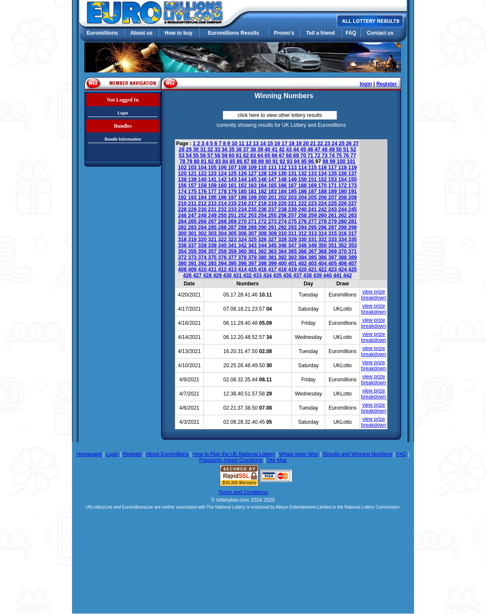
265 (193, 222)
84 (226, 162)
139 (193, 180)
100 (342, 162)
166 (283, 186)
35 (232, 150)
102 (183, 168)
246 (183, 216)
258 (303, 216)
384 (303, 258)
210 (183, 204)
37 (246, 150)
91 (276, 162)
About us (141, 33)
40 (268, 150)
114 (303, 168)
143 (233, 180)
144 (243, 180)
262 (343, 216)
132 (303, 174)
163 (253, 186)
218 (263, 204)
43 (289, 150)
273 (273, 222)
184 (283, 192)
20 (306, 144)
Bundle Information (123, 139)
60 (232, 156)
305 (233, 234)
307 (253, 234)
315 (333, 234)
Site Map (277, 460)
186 (303, 192)
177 (213, 192)
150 (303, 180)
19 (299, 144)
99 (333, 162)
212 (203, 204)
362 (263, 252)
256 (283, 216)
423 (333, 270)
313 (313, 234)
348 (303, 246)
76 (347, 156)
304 (223, 234)
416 (263, 270)
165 (273, 186)
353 (352, 246)
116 (323, 168)
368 (323, 252)
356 (203, 252)
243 (333, 210)
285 (213, 228)
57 (211, 156)
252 (243, 216)
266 (203, 222)
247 (193, 216)
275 (293, 222)
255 (273, 216)
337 (193, 246)
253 (253, 216)
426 (188, 276)
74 (332, 156)
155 (352, 180)
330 (303, 240)
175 (193, 192)
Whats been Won (298, 454)
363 (273, 252)
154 (343, 180)
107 (233, 168)
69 (296, 156)
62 (246, 156)
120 (183, 174)
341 (233, 246)
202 (283, 198)
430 (228, 276)
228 (183, 210)
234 (243, 210)
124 (223, 174)
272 (263, 222)
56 (203, 156)
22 (320, 144)
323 (233, 240)
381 (273, 258)
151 (313, 180)
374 (203, 258)
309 (273, 234)
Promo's (284, 33)
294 (303, 228)
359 (233, 252)
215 (233, 204)
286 (223, 228)
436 (288, 276)
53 (182, 156)
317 (352, 234)
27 (356, 144)
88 (254, 162)
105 (213, 168)
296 (323, 228)
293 (293, 228)
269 (233, 222)
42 (282, 150)
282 (183, 228)
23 (328, 144)
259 (313, 216)
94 (297, 162)
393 (213, 264)
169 (313, 186)
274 (283, 222)
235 (253, 210)
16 (278, 144)
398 (263, 264)
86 (240, 162)
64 (261, 156)
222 (303, 204)
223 (313, 204)
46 (311, 150)
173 (352, 186)
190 (343, 192)
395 (233, 264)
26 (349, 144)
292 (283, 228)
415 (253, 270)
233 (233, 210)
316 (343, 234)
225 (333, 204)
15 (271, 144)
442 (347, 276)
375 (213, 258)
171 (333, 186)
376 (223, 258)
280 (343, 222)
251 (233, 216)
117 (333, 168)
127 (253, 174)
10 (235, 144)
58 (218, 156)
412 (223, 270)
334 (343, 240)
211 (193, 204)
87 (247, 162)
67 (282, 156)
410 (203, 270)
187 (313, 192)
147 (273, 180)
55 (196, 156)
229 (193, 210)
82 (211, 162)
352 (343, 246)
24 (335, 144)
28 (182, 150)
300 (183, 234)
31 (203, 150)
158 (203, 186)
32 (211, 150)
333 (333, 240)
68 (289, 156)
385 (313, 258)
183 (273, 192)
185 (293, 192)
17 (285, 144)
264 (183, 222)
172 (343, 186)
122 (203, 174)
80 (197, 162)
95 (304, 162)
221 (293, 204)
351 (333, 246)
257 (293, 216)
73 (325, 156)
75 (339, 156)
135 (333, 174)
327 (273, 240)
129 (273, 174)
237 (273, 210)
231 (213, 210)
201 (273, 198)
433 (258, 276)
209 (352, 198)
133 (313, 174)
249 (213, 216)
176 (203, 192)
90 (269, 162)
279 (333, 222)
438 (308, 276)
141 (213, 180)
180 (243, 192)
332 (323, 240)
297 (333, 228)
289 (253, 228)
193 (193, 198)
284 (203, 228)
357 (213, 252)
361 (253, 252)
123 (213, 174)
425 (352, 270)
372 (183, 258)
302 (203, 234)
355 (193, 252)
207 (333, 198)
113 (293, 168)
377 (233, 258)
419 (293, 270)
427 (198, 276)
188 (323, 192)
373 (193, 258)
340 (223, 246)
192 (183, 198)
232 (223, 210)
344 (263, 246)
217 (253, 204)
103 (193, 168)
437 (298, 276)
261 (333, 216)
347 (293, 246)
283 (193, 228)
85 (233, 162)
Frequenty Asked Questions (230, 460)
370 (343, 252)
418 (283, 270)
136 (343, 174)
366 (303, 252)
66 (275, 156)
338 (203, 246)
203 (293, 198)
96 (311, 162)
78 (183, 162)
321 (213, 240)
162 (243, 186)
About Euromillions (167, 454)
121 (193, 174)
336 (183, 246)
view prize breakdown (374, 295)
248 (203, 216)
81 (204, 162)
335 (352, 240)
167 (293, 186)
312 (303, 234)
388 (343, 258)
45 (304, 150)
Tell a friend (320, 33)
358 (223, 252)
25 (342, 144)
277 (313, 222)
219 (273, 204)
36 (239, 150)
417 (273, 270)
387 (333, 258)
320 (203, 240)
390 (183, 264)
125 (233, 174)
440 (328, 276)
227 (352, 204)
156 (183, 186)
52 (353, 150)
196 (223, 198)
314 (323, 234)
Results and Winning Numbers (357, 454)
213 (213, 204)
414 (243, 270)
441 (338, 276)
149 (293, 180)
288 (243, 228)
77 (353, 156)
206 (323, 198)
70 (304, 156)
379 (253, 258)
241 (313, 210)
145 (253, 180)
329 (293, 240)
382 (283, 258)
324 (243, 240)
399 (273, 264)
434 (268, 276)
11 (242, 144)
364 (283, 252)
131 (293, 174)
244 (343, 210)
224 (323, 204)
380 (263, 258)
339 (213, 246)
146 (263, 180)
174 (183, 192)
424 (343, 270)
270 (243, 222)
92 (283, 162)
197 (233, 198)
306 (243, 234)
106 (223, 168)
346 (283, 246)
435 (278, 276)
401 (293, 264)
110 (263, 168)
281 (352, 222)
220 (283, 204)
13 (256, 144)
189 (333, 192)
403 (313, 264)
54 (189, 156)
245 (352, 210)
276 (303, 222)
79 (190, 162)
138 (183, 180)
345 (273, 246)
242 (323, 210)
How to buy (178, 33)
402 (303, 264)
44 (296, 150)
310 (283, 234)
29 (189, 150)
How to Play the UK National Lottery (234, 454)
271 (253, 222)
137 (352, 174)
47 (318, 150)
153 (333, 180)
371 (352, 252)
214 (223, 204)
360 (243, 252)
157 (193, 186)
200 (263, 198)
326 (263, 240)
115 (313, 168)
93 (290, 162)
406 (343, 264)
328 (283, 240)
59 (225, 156)
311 (293, 234)
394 (223, 264)
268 (223, 222)
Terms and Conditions (243, 492)
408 (183, 270)
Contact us (380, 33)
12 (249, 144)
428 (208, 276)
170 (323, 186)
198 (243, 198)
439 (318, 276)
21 (314, 144)
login (366, 84)
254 (263, 216)
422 (323, 270)
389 (352, 258)
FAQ (350, 33)
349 (313, 246)
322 (223, 240)
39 (261, 150)
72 (318, 156)
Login (122, 113)
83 (218, 162)
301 (193, 234)
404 (323, 264)
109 (253, 168)
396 (243, 264)
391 (193, 264)
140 (203, 180)
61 (239, 156)
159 (213, 186)
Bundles (123, 126)
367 (313, 252)
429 (218, 276)
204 (303, 198)
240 (303, 210)
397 (253, 264)
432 (248, 276)
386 (323, 258)
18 (292, 144)
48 (325, 150)
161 (233, 186)
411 (213, 270)
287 (233, 228)
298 (343, 228)
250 (223, 216)
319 (193, 240)
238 (283, 210)
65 (268, 156)
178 (223, 192)
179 (233, 192)
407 (352, 264)
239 (293, 210)
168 (303, 186)
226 (343, 204)
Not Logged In (122, 100)
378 (243, 258)
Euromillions (102, 33)
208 (343, 198)
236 (263, 210)
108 (243, 168)
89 (261, 162)
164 (263, 186)
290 (263, 228)
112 (283, 168)
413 (233, 270)
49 (332, 150)
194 (203, 198)
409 (193, 270)
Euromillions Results (233, 33)
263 (352, 216)
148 (283, 180)
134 (323, 174)
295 (313, 228)
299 (352, 228)
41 (275, 150)
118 (343, 168)
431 (238, 276)
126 (243, 174)
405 (333, 264)
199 (253, 198)
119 (352, 168)
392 (203, 264)
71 (311, 156)
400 (283, 264)
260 (323, 216)
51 (347, 150)
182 (263, 192)
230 (203, 210)
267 (213, 222)
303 (213, 234)
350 (323, 246)
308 (263, 234)
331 (313, 240)
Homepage (89, 454)
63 (254, 156)
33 (218, 150)
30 (196, 150)
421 (313, 270)
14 (263, 144)
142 (223, 180)
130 (283, 174)
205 (313, 198)
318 (183, 240)
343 (253, 246)
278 (323, 222)
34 (225, 150)
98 (326, 162)
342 (243, 246)
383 (293, 258)
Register (386, 84)
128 (263, 174)
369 (333, 252)
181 (253, 192)
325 (253, 240)
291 (273, 228)
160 (223, 186)
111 (273, 168)
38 (254, 150)
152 (323, 180)
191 (352, 192)
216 (243, 204)
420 (303, 270)
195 (213, 198)
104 (203, 168)
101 (351, 162)
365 (293, 252)
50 (339, 150)
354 (183, 252)
